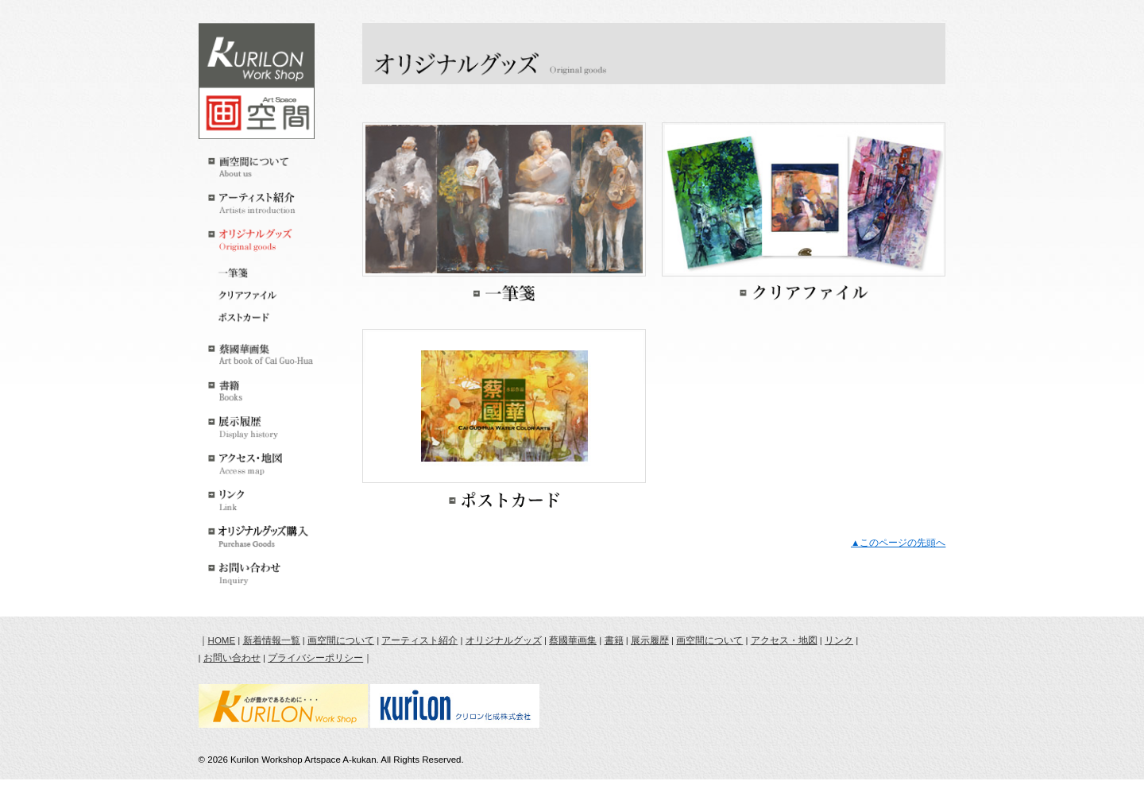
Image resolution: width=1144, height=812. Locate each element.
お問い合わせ (232, 658)
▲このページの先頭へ (898, 542)
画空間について (340, 640)
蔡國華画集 (573, 640)
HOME (222, 640)
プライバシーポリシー (315, 658)
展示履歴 (650, 640)
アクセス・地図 (784, 640)
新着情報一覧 (271, 640)
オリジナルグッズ (504, 640)
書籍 (614, 640)
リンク (839, 640)
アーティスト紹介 (419, 640)
